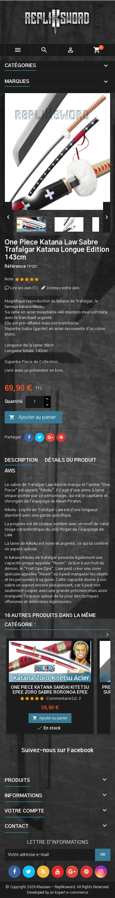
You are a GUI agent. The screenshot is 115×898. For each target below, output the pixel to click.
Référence (15, 267)
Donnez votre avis (63, 288)
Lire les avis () (24, 288)
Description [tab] (21, 460)
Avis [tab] (10, 470)
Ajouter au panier (32, 418)
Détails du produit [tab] (70, 460)
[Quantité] (34, 402)
